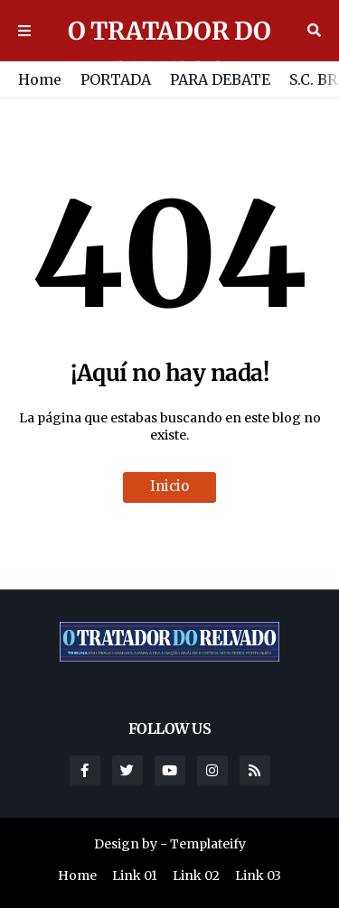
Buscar (314, 31)
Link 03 (258, 875)
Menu (24, 31)
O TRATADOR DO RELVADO (169, 50)
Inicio (169, 486)
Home (39, 79)
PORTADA (115, 79)
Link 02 (196, 875)
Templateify (208, 844)
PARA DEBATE (220, 79)
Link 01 (134, 875)
